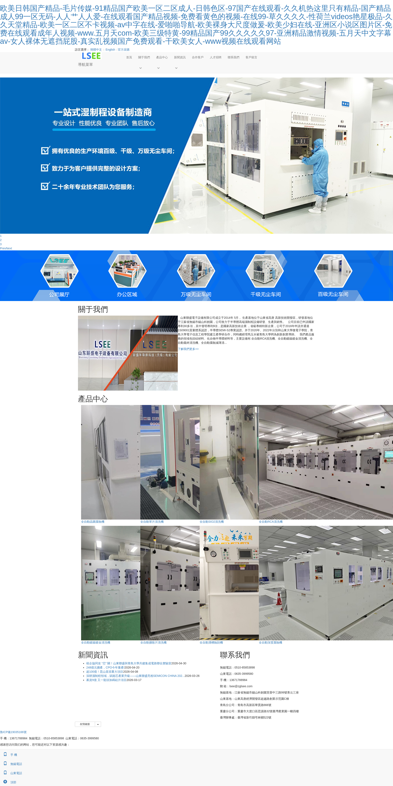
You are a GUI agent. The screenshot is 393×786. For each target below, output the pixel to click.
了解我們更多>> (188, 349)
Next (9, 248)
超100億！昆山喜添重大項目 (104, 671)
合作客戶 (198, 57)
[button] (144, 67)
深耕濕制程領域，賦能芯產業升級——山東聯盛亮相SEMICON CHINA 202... (135, 675)
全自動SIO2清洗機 (212, 521)
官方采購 (123, 49)
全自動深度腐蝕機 (270, 642)
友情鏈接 (85, 724)
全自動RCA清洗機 (271, 521)
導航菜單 (85, 64)
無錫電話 (11, 764)
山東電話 (11, 773)
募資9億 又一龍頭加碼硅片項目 (106, 680)
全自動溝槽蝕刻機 (211, 642)
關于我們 (144, 57)
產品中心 (162, 57)
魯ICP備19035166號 (13, 732)
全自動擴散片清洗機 (153, 642)
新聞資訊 (180, 57)
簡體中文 (96, 49)
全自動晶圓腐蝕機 (92, 521)
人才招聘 (215, 57)
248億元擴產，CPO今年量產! (105, 667)
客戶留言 (251, 57)
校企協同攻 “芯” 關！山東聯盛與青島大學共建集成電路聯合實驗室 (128, 663)
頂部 (8, 782)
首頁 (129, 57)
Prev (3, 248)
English (110, 49)
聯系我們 (233, 57)
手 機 (8, 754)
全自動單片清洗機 (152, 521)
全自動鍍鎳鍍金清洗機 (95, 642)
